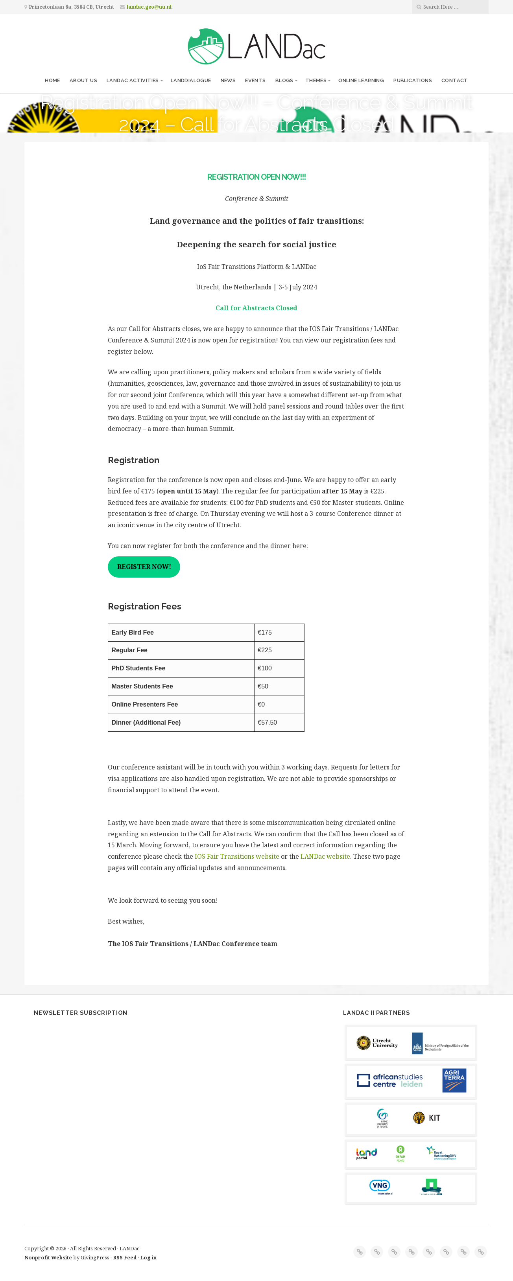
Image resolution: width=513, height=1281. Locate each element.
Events (255, 80)
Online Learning (361, 80)
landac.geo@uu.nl (149, 7)
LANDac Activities (133, 80)
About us (83, 80)
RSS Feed (125, 1257)
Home (52, 80)
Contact (454, 80)
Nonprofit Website (48, 1257)
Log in (148, 1257)
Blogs (284, 80)
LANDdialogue (191, 80)
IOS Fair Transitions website (237, 856)
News (228, 80)
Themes (316, 80)
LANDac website (325, 856)
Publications (412, 80)
